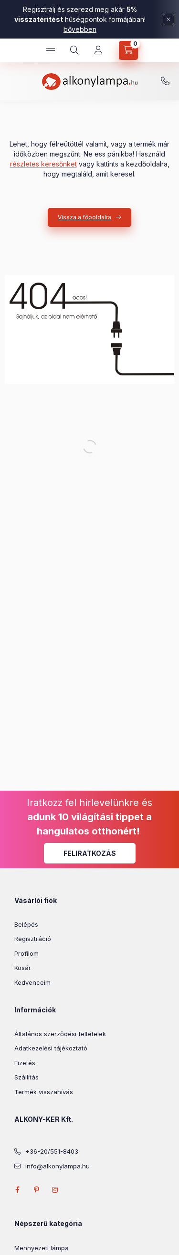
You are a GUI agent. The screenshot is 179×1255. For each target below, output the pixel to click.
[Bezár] (168, 19)
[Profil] (98, 50)
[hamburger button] (50, 50)
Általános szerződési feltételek (60, 1034)
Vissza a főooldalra (84, 217)
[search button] (74, 50)
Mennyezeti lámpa (41, 1248)
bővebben (79, 29)
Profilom (26, 953)
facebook (17, 1189)
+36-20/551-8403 (165, 81)
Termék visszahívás (43, 1092)
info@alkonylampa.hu (57, 1166)
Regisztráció (32, 938)
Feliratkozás (89, 853)
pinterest (36, 1189)
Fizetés (24, 1063)
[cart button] (128, 50)
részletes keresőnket (43, 164)
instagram (55, 1189)
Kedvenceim (32, 982)
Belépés (26, 924)
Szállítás (26, 1077)
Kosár (22, 967)
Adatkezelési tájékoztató (50, 1048)
